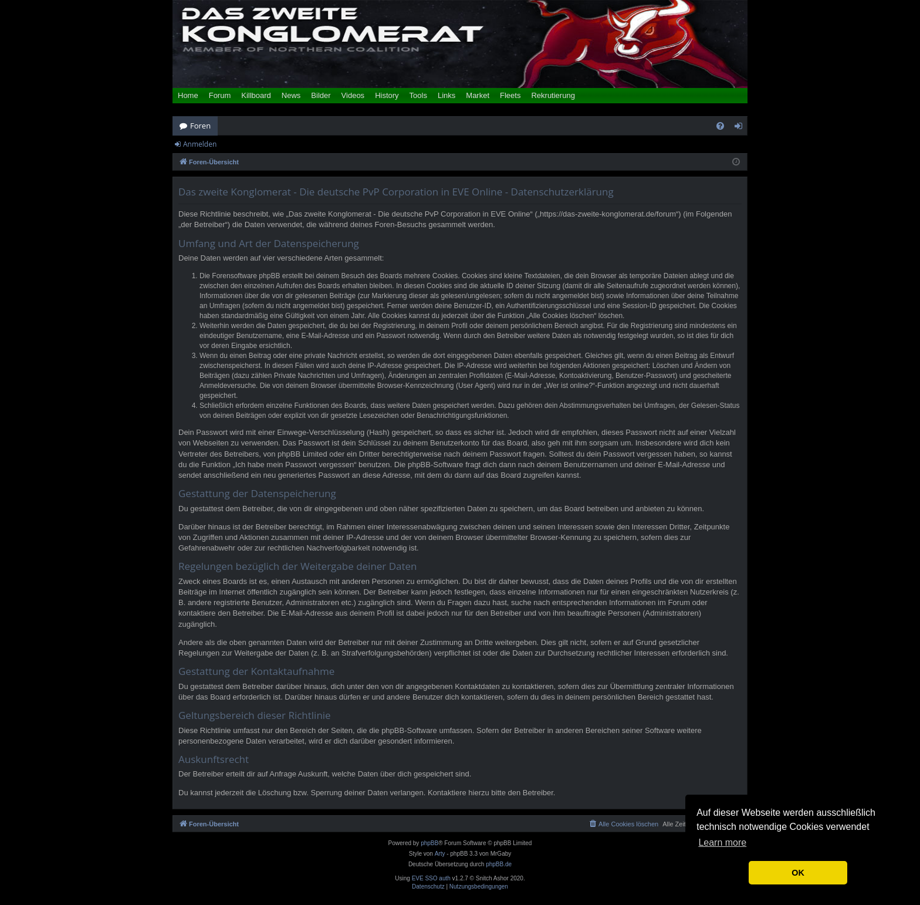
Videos (353, 95)
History (386, 95)
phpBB (429, 843)
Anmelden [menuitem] (742, 128)
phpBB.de (499, 864)
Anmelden (200, 144)
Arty (440, 853)
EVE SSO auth (431, 879)
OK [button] (798, 872)
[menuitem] (720, 126)
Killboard (256, 95)
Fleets (510, 95)
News (291, 95)
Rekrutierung (552, 95)
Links (446, 95)
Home (188, 95)
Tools (418, 95)
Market (477, 95)
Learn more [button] (722, 842)
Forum (220, 95)
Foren (200, 125)
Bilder (320, 95)
